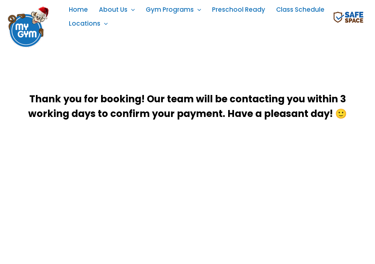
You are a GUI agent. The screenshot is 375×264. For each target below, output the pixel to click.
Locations (88, 23)
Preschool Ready (238, 9)
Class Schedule (300, 9)
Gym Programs (173, 9)
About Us (117, 9)
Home (78, 9)
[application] (131, 9)
